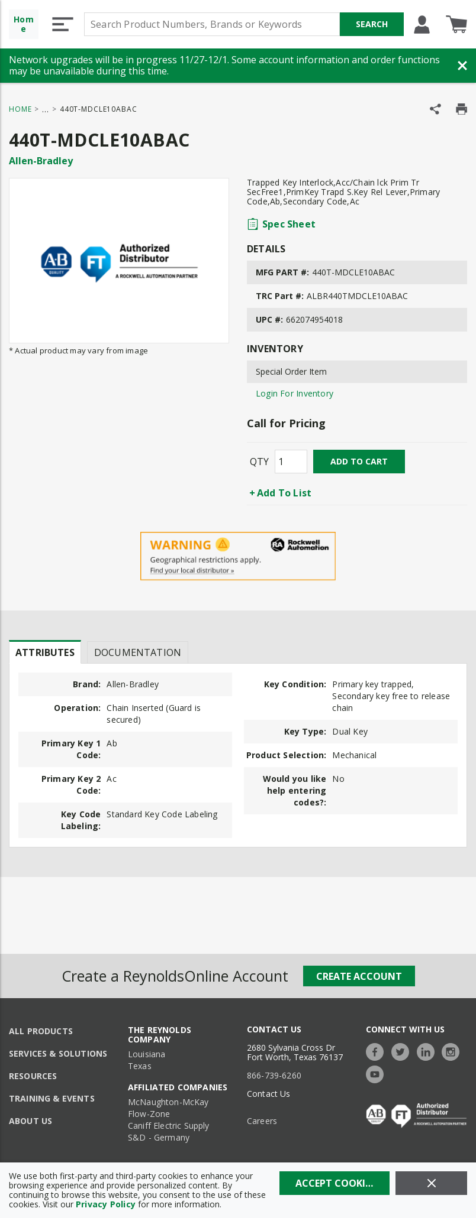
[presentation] (45, 652)
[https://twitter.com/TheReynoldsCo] (403, 1050)
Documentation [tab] (137, 652)
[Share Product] (435, 109)
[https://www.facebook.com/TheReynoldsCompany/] (378, 1050)
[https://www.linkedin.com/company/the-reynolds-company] (428, 1050)
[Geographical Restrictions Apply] (238, 556)
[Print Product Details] (461, 109)
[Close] (431, 1183)
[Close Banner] (462, 65)
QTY (259, 461)
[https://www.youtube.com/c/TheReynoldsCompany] (378, 1073)
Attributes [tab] (45, 652)
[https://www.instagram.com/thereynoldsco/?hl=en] (453, 1050)
